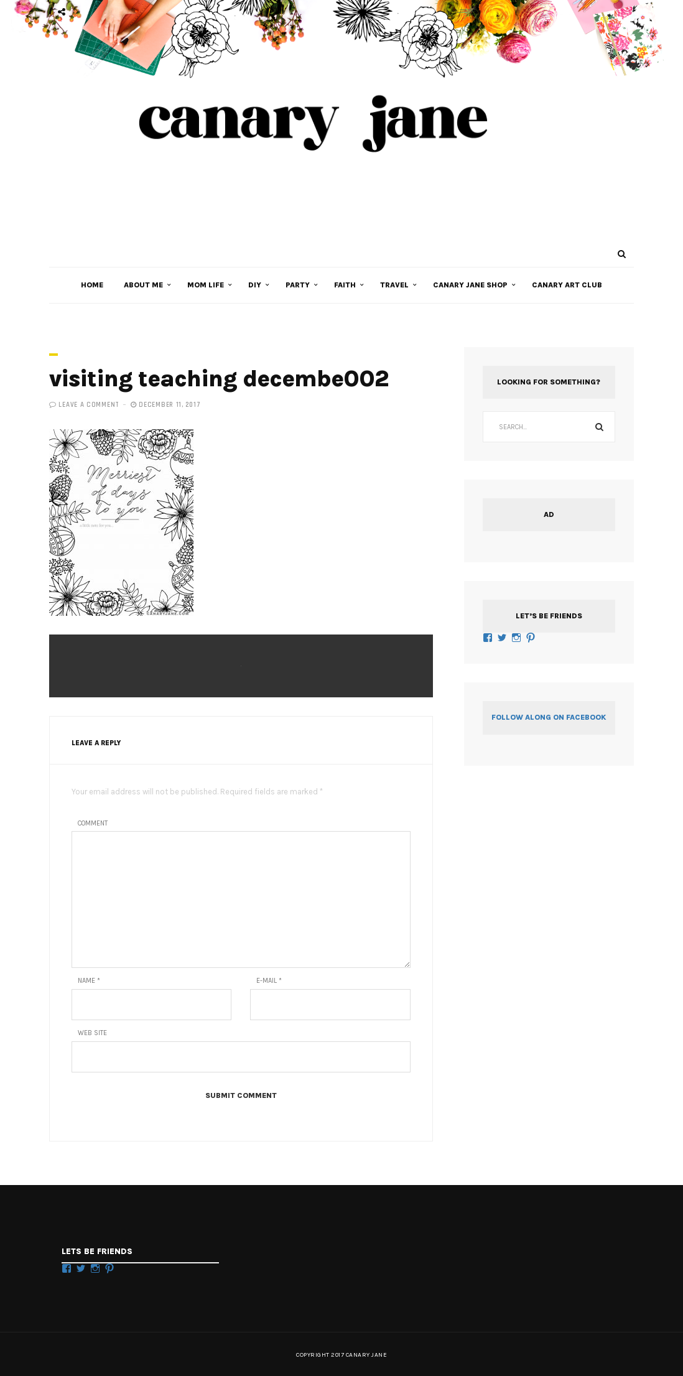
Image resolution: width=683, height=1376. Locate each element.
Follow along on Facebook (548, 717)
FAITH (345, 285)
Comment (93, 823)
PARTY (298, 285)
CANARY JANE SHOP (470, 285)
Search (599, 426)
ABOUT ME (143, 285)
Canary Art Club (567, 285)
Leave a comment (88, 405)
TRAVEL (394, 285)
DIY (254, 285)
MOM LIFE (205, 285)
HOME (92, 285)
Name (89, 981)
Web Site (92, 1033)
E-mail (269, 981)
